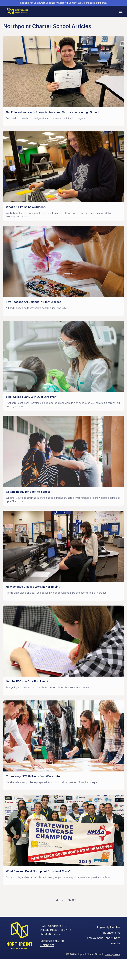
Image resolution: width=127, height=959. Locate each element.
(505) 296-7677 (50, 933)
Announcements (110, 932)
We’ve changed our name (92, 2)
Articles (115, 943)
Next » (72, 899)
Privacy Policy (112, 954)
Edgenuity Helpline (108, 927)
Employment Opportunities (103, 937)
